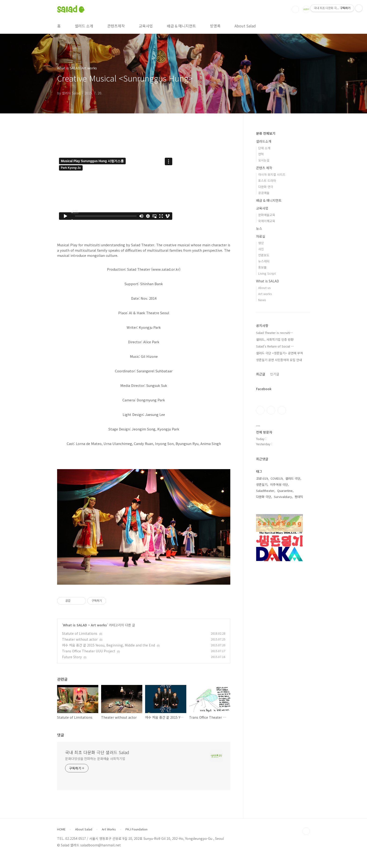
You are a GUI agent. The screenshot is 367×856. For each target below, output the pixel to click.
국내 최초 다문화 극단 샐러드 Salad (97, 752)
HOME (61, 829)
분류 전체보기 (265, 133)
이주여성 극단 (279, 484)
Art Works (109, 829)
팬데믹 (299, 496)
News (262, 300)
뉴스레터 (263, 261)
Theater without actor (80, 639)
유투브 (282, 410)
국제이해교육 (266, 221)
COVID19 (277, 478)
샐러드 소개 (84, 26)
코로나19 (262, 478)
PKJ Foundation (136, 829)
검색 (295, 9)
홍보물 (262, 267)
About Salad (245, 26)
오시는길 (263, 160)
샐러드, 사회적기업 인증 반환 (275, 339)
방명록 (215, 26)
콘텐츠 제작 (264, 167)
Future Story (72, 656)
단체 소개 (264, 148)
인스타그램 (271, 410)
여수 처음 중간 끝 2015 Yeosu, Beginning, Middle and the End (108, 645)
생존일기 (261, 484)
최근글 (260, 374)
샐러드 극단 (292, 478)
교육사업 (146, 26)
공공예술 (263, 193)
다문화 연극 (265, 186)
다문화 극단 (263, 496)
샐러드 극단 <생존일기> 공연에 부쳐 (279, 353)
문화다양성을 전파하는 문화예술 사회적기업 (95, 758)
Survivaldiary (283, 496)
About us (264, 287)
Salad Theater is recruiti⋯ (274, 332)
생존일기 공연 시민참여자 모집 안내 (279, 360)
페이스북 (260, 410)
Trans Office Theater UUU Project (88, 651)
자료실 (260, 236)
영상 (261, 243)
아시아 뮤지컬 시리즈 (271, 174)
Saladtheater (265, 490)
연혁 (261, 154)
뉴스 (259, 228)
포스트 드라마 (267, 180)
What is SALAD (75, 625)
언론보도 (263, 255)
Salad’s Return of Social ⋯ (275, 346)
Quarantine (285, 490)
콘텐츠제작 (116, 26)
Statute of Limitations (79, 633)
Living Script (267, 273)
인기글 (274, 374)
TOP (306, 831)
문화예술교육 (266, 215)
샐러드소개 (263, 141)
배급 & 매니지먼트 (181, 26)
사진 (261, 249)
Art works (99, 625)
